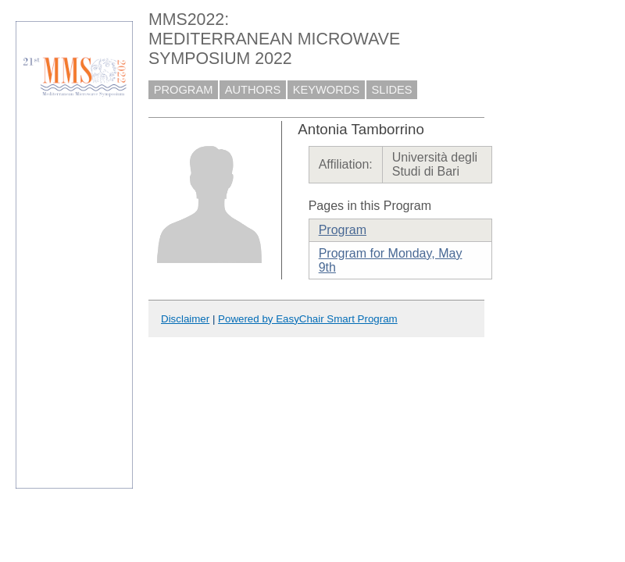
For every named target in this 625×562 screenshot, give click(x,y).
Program (342, 230)
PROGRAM (183, 90)
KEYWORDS (326, 90)
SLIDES (392, 90)
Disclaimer (185, 319)
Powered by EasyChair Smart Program (308, 319)
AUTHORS (253, 90)
